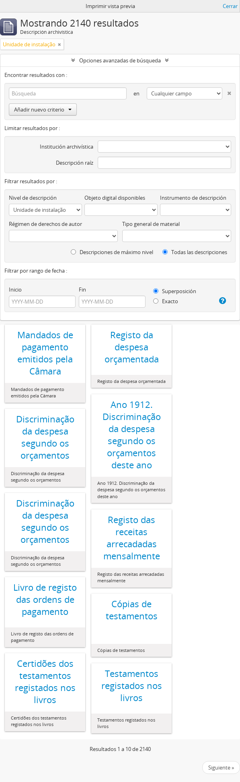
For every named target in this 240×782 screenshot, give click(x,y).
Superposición (174, 291)
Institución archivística (66, 146)
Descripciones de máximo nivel (112, 252)
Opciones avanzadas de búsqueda (120, 60)
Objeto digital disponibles (114, 197)
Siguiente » (221, 767)
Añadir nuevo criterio (43, 109)
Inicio (15, 289)
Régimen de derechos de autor (45, 224)
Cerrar (230, 6)
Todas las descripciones (194, 252)
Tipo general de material (151, 224)
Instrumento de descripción (193, 197)
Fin (82, 289)
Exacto (165, 301)
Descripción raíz (74, 162)
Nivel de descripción (33, 197)
